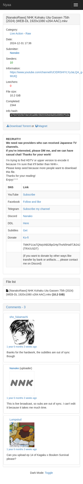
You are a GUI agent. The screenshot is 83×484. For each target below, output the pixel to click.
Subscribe (29, 194)
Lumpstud (15, 419)
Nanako (14, 52)
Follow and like (32, 201)
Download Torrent (18, 126)
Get (25, 230)
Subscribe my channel (36, 208)
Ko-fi (26, 237)
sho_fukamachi (19, 316)
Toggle (49, 472)
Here (26, 223)
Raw (28, 33)
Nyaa (7, 5)
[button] (41, 307)
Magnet (41, 126)
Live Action (16, 33)
